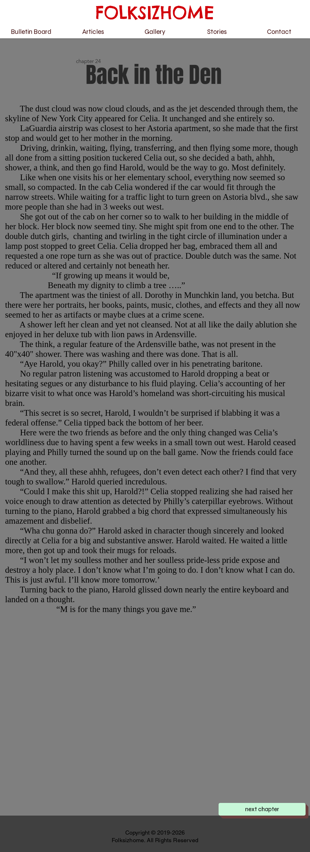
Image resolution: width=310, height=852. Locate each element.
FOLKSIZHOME (154, 12)
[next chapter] (262, 809)
